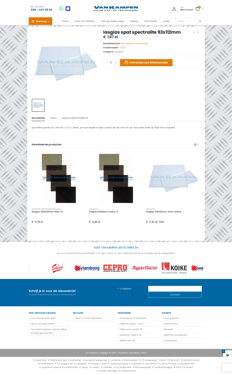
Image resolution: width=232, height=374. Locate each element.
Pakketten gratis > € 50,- (132, 323)
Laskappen (81, 363)
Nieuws (134, 21)
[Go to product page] (59, 178)
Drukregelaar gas (58, 360)
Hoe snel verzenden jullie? (43, 318)
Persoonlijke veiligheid (51, 209)
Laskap (84, 367)
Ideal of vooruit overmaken (88, 318)
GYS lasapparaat (149, 360)
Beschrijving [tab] (38, 118)
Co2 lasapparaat (123, 367)
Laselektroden (71, 367)
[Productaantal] (111, 62)
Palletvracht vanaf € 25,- (131, 329)
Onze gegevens (171, 318)
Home (65, 21)
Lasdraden (136, 363)
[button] (195, 144)
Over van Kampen (84, 21)
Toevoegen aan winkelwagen (148, 62)
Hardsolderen (47, 363)
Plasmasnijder (131, 360)
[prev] (194, 32)
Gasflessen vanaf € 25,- (131, 335)
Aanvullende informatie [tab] (75, 118)
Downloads (150, 21)
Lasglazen (119, 51)
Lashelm (95, 367)
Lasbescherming (168, 363)
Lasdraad (107, 367)
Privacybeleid (170, 340)
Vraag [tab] (53, 118)
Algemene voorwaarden (175, 335)
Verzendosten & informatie (133, 318)
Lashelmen (115, 360)
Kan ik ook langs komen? (43, 323)
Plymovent (174, 360)
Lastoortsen (151, 363)
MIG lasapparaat (143, 367)
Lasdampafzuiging (119, 363)
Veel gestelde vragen (112, 21)
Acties (166, 21)
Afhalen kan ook (127, 340)
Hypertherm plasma (51, 367)
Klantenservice (171, 323)
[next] (198, 32)
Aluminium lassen (191, 360)
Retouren (168, 329)
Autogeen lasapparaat (96, 360)
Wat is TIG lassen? (184, 367)
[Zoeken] (200, 21)
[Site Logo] (116, 8)
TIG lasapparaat (65, 363)
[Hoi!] (181, 8)
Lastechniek (39, 360)
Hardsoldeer (76, 360)
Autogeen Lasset (98, 363)
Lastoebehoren (186, 363)
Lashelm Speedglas (108, 370)
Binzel (163, 360)
